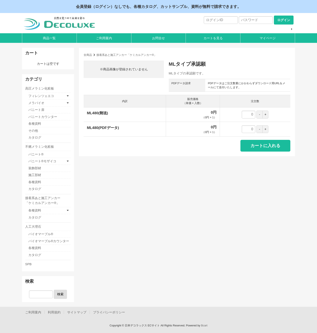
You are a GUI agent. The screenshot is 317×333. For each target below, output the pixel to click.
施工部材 (34, 175)
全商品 (88, 54)
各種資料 (34, 123)
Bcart (204, 325)
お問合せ (158, 38)
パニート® (36, 154)
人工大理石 (33, 226)
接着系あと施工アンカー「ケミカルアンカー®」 (126, 54)
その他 (33, 130)
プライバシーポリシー (109, 312)
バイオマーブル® (40, 234)
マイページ (268, 38)
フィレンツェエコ (41, 96)
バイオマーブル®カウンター (48, 241)
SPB (28, 264)
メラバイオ (36, 103)
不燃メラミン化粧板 (39, 146)
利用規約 (54, 312)
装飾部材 (34, 168)
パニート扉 (36, 109)
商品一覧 (49, 38)
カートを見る (213, 38)
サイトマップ (76, 312)
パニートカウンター (42, 117)
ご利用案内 (104, 38)
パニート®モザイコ (42, 161)
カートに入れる (265, 145)
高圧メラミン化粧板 (39, 88)
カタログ (34, 137)
